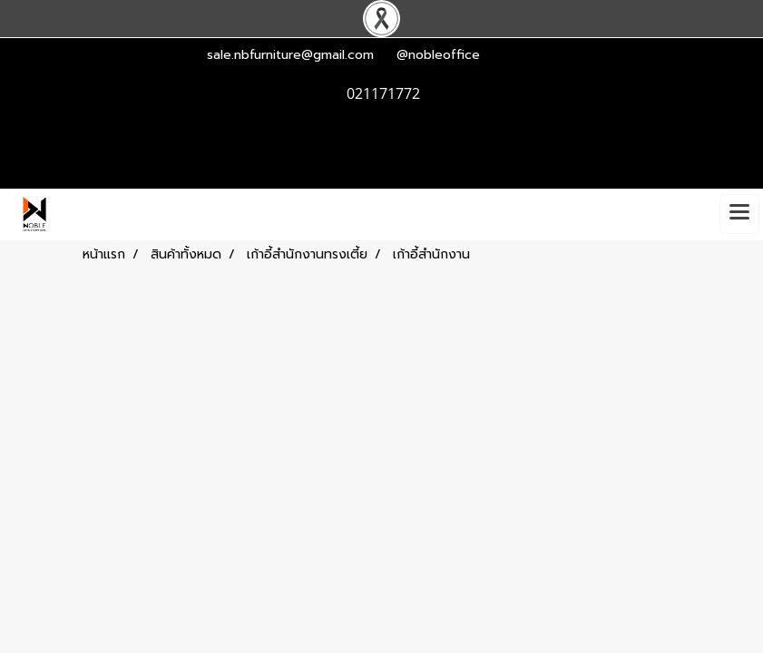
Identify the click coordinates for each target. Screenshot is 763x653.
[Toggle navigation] (739, 214)
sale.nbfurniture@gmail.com (290, 54)
